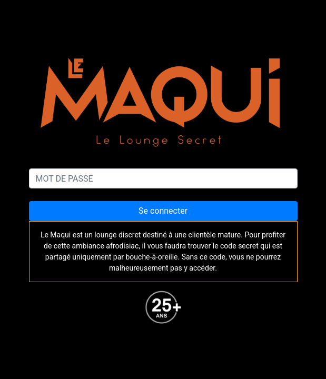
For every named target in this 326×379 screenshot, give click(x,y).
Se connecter (163, 211)
